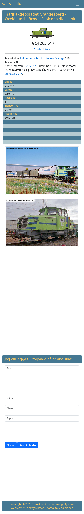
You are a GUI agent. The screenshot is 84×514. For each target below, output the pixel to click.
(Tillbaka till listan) (42, 49)
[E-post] (42, 418)
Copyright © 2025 (20, 504)
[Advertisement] (42, 279)
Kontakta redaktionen (60, 508)
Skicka (11, 445)
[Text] (42, 378)
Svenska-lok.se (13, 3)
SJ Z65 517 (30, 66)
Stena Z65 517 (13, 74)
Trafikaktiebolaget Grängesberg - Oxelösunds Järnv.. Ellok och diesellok (40, 16)
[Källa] (42, 398)
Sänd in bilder (27, 445)
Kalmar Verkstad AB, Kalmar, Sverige (42, 58)
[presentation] (29, 431)
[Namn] (42, 408)
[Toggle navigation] (77, 4)
